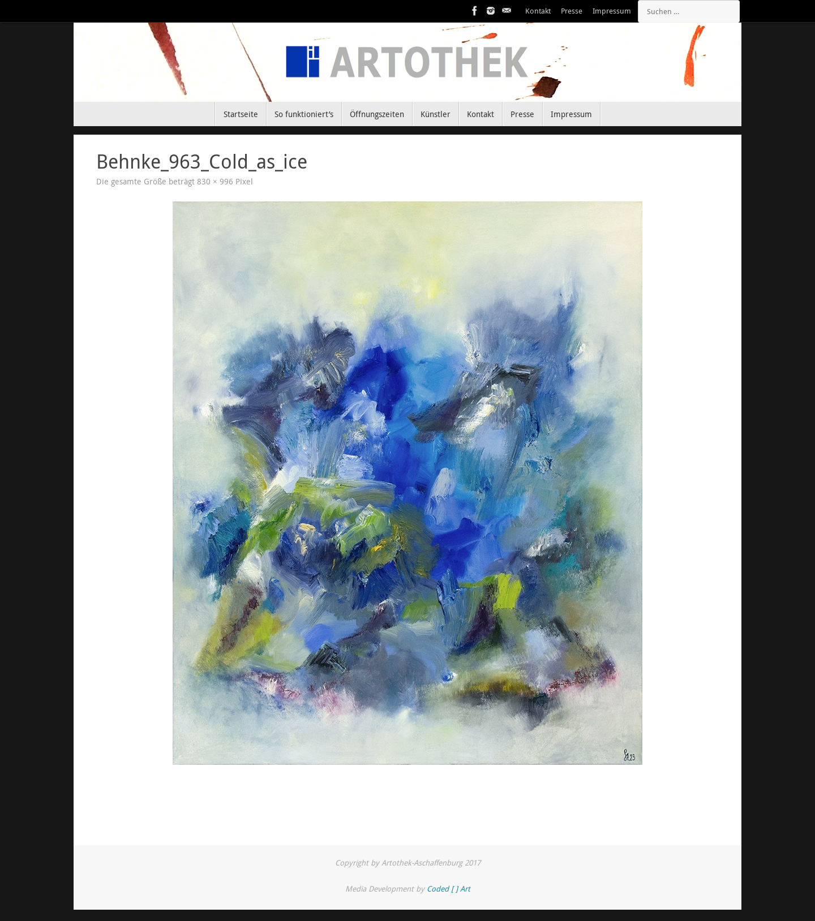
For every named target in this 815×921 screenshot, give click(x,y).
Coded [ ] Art (448, 889)
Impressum (612, 11)
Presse (571, 11)
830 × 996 (215, 182)
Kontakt (538, 11)
